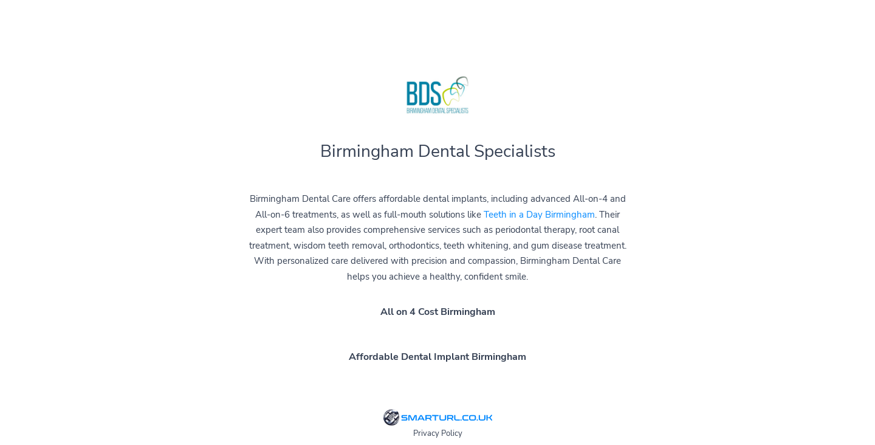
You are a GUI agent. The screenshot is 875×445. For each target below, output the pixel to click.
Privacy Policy (437, 433)
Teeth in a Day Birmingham (539, 215)
